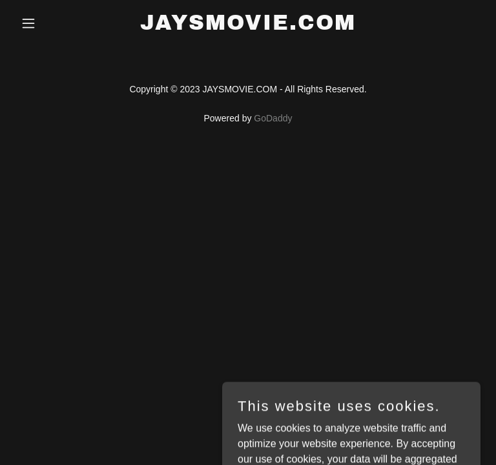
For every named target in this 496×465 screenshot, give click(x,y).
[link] (248, 26)
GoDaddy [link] (273, 118)
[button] (50, 23)
